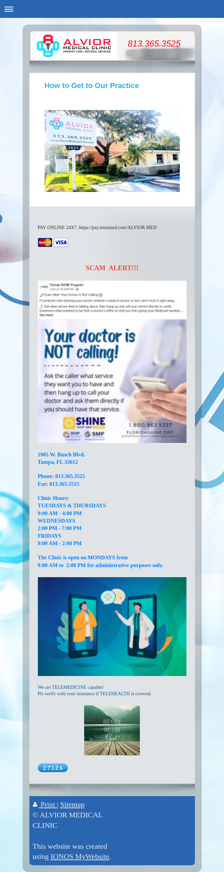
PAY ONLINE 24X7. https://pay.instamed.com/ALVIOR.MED (97, 227)
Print (45, 804)
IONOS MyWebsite (80, 856)
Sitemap (72, 804)
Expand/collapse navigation (112, 9)
